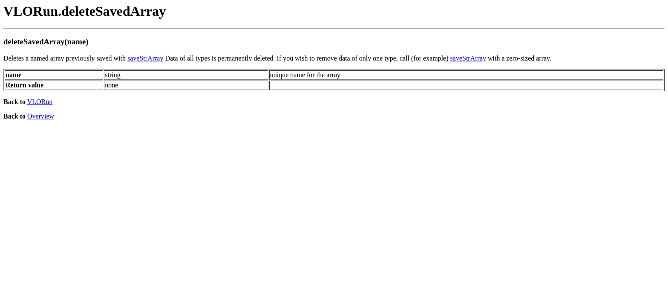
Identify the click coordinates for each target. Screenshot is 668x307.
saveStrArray (145, 58)
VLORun (40, 101)
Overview (40, 116)
